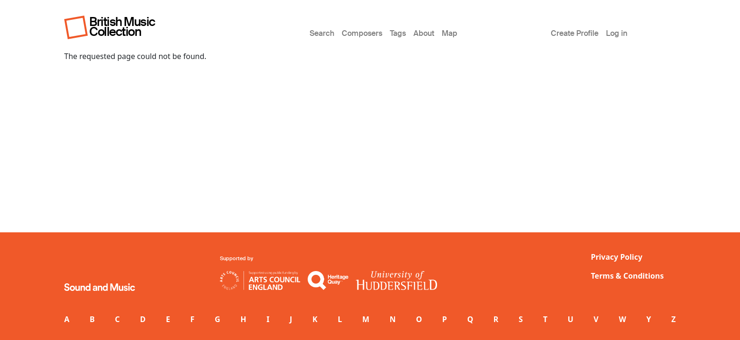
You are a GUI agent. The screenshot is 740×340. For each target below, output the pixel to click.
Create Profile (574, 33)
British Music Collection (122, 27)
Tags (398, 33)
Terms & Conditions (627, 276)
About (423, 33)
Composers (362, 33)
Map (449, 33)
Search (322, 33)
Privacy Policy (616, 257)
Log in (616, 33)
